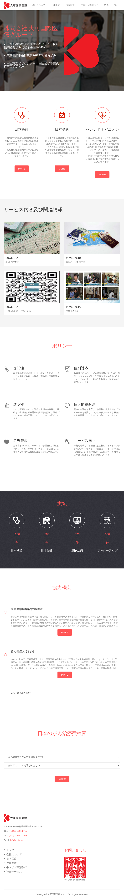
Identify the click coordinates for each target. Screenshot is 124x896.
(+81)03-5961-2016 (18, 835)
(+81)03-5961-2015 (18, 831)
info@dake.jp (16, 840)
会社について (38, 5)
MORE (21, 168)
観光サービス (110, 5)
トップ (23, 5)
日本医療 (55, 5)
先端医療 (70, 5)
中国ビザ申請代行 (89, 5)
